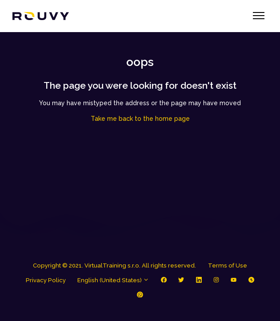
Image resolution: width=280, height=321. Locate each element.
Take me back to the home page (140, 118)
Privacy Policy (46, 280)
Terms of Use (227, 265)
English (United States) (113, 280)
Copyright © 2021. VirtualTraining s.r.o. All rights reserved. (114, 265)
